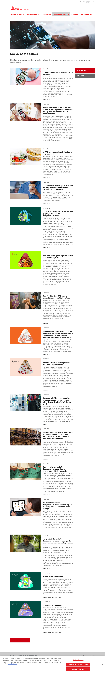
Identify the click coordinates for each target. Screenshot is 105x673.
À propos (74, 14)
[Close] (102, 664)
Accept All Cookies (78, 669)
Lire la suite (46, 100)
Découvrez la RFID (17, 14)
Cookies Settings (78, 660)
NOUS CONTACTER (85, 70)
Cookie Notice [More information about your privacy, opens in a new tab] (12, 664)
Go (93, 6)
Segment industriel (33, 14)
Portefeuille (47, 14)
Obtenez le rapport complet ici (52, 597)
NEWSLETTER (85, 76)
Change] (91, 1)
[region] (52, 664)
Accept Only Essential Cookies (78, 664)
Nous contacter (86, 14)
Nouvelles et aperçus (61, 14)
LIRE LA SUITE (46, 390)
